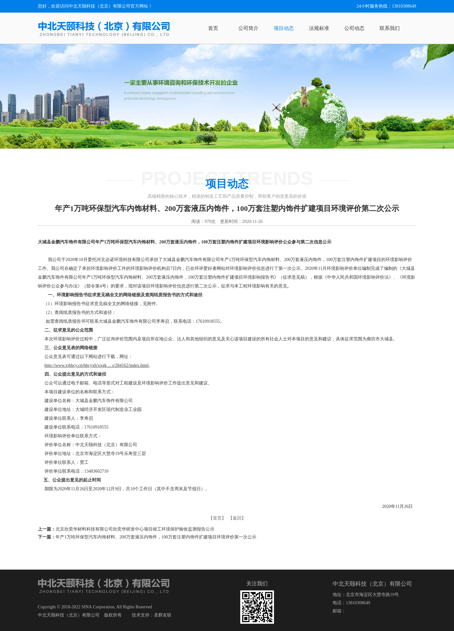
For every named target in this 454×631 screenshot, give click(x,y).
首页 (213, 28)
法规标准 (319, 28)
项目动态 (284, 28)
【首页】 (217, 518)
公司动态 (354, 28)
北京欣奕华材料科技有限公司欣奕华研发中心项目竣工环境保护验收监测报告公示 (134, 529)
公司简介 (248, 28)
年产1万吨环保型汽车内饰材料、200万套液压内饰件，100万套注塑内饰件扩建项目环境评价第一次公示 (155, 537)
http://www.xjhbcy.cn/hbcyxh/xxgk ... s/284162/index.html (96, 365)
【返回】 (237, 518)
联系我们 (390, 28)
